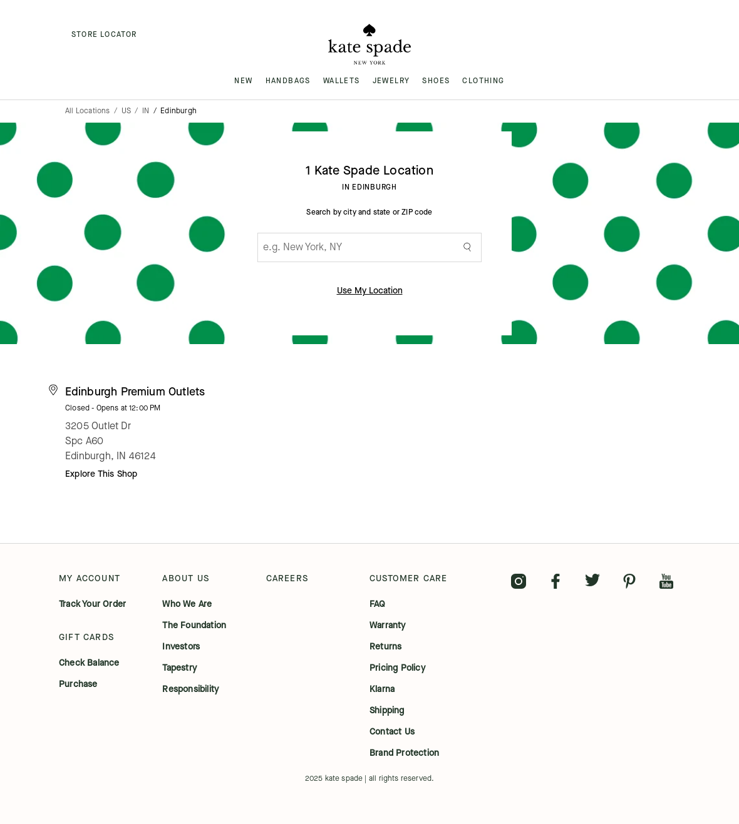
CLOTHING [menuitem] (483, 81)
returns (385, 647)
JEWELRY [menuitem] (391, 81)
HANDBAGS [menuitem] (288, 81)
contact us (392, 732)
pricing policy (397, 668)
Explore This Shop (101, 474)
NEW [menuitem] (243, 81)
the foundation (194, 625)
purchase (78, 684)
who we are (187, 604)
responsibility (190, 689)
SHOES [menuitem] (436, 81)
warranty (388, 625)
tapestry (179, 668)
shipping (387, 710)
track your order (92, 604)
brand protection (404, 753)
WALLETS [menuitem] (341, 81)
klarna (382, 689)
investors (181, 647)
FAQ (378, 604)
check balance (89, 663)
